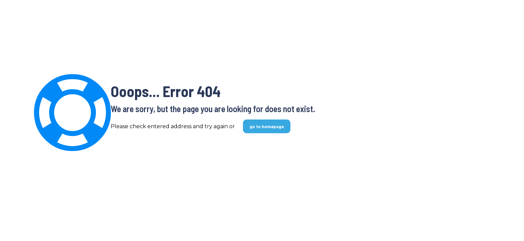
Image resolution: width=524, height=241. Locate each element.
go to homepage (267, 126)
